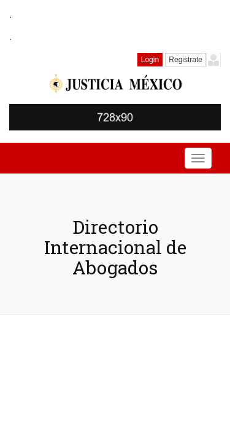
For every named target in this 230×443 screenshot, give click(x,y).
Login (150, 59)
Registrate (185, 59)
